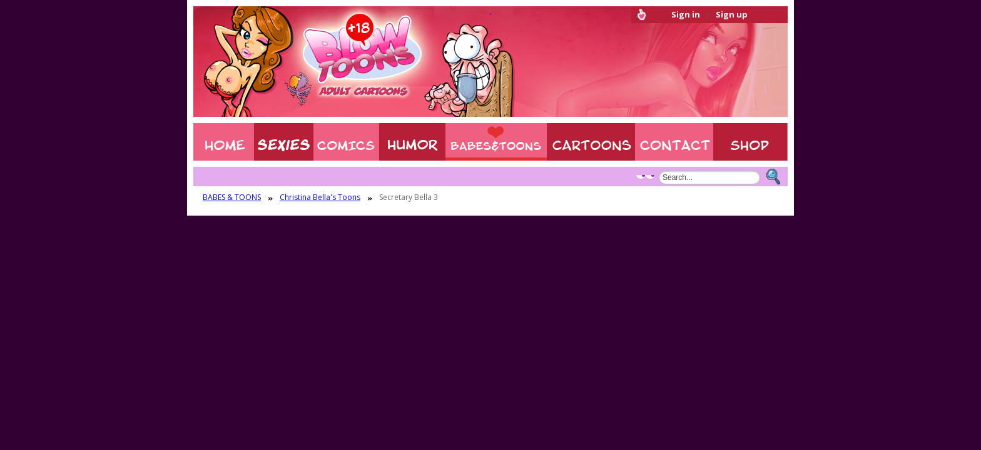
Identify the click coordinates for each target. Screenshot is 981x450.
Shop (750, 142)
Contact (674, 142)
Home (223, 142)
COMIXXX (346, 142)
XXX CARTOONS (591, 142)
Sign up (732, 14)
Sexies (283, 142)
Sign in (685, 14)
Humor (412, 142)
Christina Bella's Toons (320, 197)
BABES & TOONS (496, 142)
